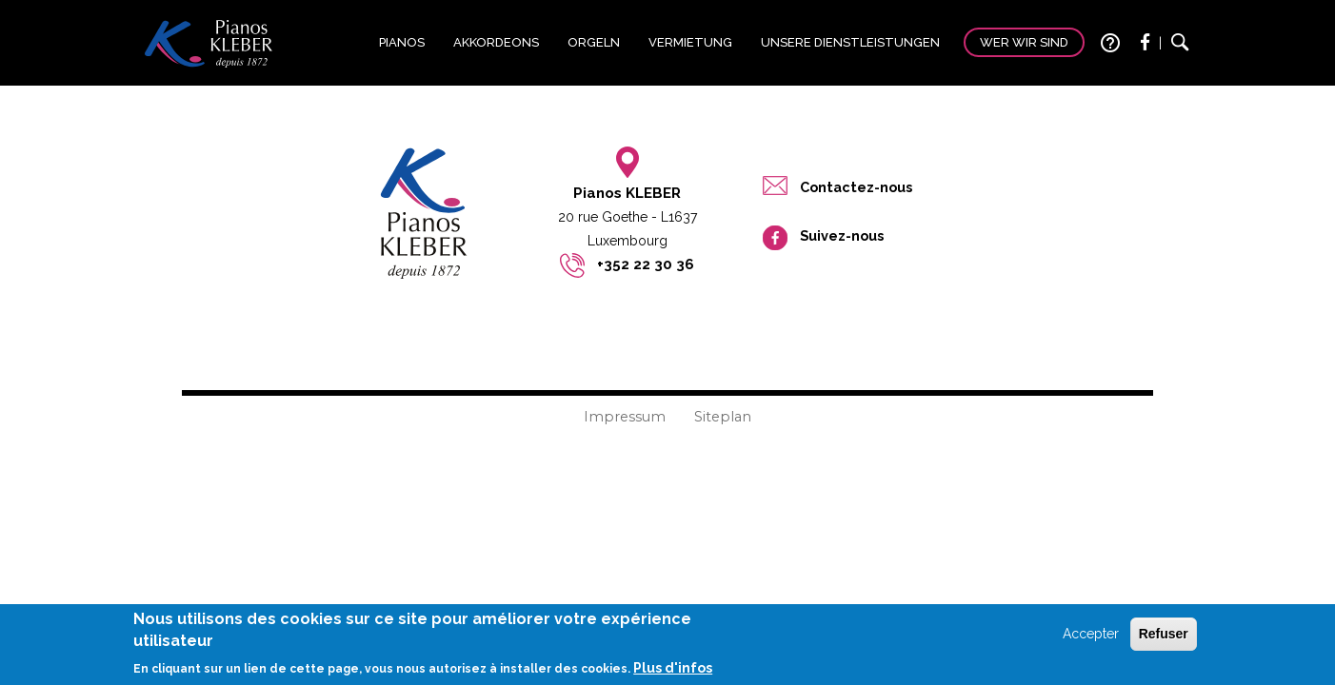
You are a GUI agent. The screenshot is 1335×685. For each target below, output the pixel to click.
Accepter (1091, 637)
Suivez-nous (842, 235)
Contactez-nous (856, 187)
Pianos (402, 42)
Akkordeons (496, 42)
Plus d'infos (672, 670)
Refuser (1163, 637)
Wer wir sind (1024, 42)
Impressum (625, 416)
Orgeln (594, 42)
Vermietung (690, 42)
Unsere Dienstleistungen (850, 42)
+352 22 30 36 (645, 264)
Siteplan (722, 416)
